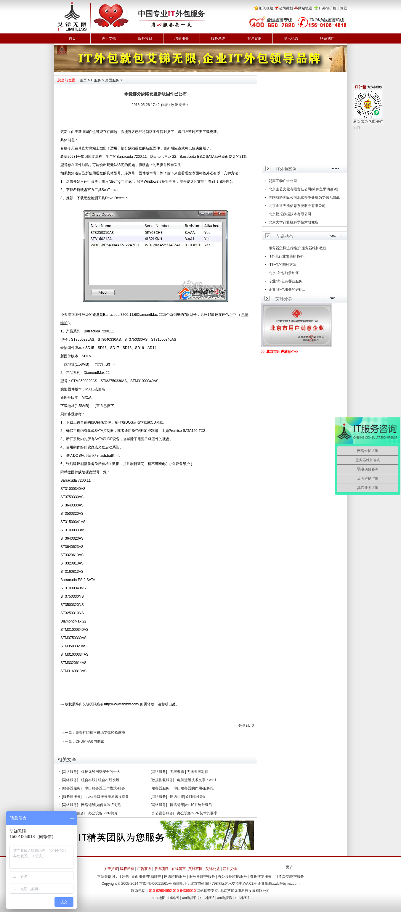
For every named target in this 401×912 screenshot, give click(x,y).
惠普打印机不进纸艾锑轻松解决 (100, 733)
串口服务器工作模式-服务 (105, 788)
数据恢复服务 (261, 876)
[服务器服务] (72, 788)
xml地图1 (189, 898)
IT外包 (123, 876)
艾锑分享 (283, 298)
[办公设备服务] (162, 813)
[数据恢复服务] (162, 780)
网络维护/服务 (175, 876)
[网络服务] (70, 772)
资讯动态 (291, 38)
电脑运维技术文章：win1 (196, 780)
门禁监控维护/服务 (289, 876)
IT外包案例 (286, 169)
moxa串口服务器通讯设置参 (107, 796)
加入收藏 (266, 8)
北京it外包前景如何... (285, 273)
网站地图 (305, 8)
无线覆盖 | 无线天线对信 (189, 772)
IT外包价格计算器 (333, 8)
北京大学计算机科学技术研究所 (293, 222)
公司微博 (286, 8)
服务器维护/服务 (202, 876)
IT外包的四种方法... (284, 265)
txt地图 (174, 898)
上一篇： (68, 733)
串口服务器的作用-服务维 (194, 788)
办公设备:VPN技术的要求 (197, 813)
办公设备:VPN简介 (103, 813)
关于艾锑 (109, 38)
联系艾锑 (230, 869)
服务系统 (218, 38)
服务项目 (145, 38)
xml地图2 (207, 898)
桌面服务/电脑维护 (146, 876)
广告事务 (144, 869)
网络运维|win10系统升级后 (191, 805)
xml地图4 (242, 898)
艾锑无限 (90, 704)
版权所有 (127, 869)
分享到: (244, 725)
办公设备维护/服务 (232, 876)
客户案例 (254, 38)
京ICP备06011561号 (155, 884)
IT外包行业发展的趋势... (288, 256)
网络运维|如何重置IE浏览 (101, 805)
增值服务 (181, 38)
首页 (72, 38)
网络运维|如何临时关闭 (188, 796)
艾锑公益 (213, 869)
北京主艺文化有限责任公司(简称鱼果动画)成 (304, 189)
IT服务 (96, 80)
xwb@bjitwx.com (286, 884)
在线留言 (178, 869)
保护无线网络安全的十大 (100, 772)
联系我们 (327, 38)
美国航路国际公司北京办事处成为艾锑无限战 (304, 197)
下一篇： (68, 741)
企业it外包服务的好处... (287, 289)
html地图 (159, 898)
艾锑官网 (195, 869)
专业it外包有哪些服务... (287, 281)
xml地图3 (224, 898)
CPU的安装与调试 (90, 741)
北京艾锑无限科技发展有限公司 (245, 891)
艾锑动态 (284, 236)
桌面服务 (112, 80)
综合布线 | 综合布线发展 (100, 780)
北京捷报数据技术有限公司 (290, 214)
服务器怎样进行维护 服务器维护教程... (299, 248)
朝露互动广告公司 (283, 181)
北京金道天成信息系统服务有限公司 (297, 206)
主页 (83, 80)
